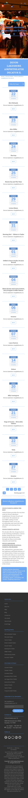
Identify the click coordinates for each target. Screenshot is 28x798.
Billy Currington (13, 399)
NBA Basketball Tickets (10, 634)
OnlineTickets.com (19, 761)
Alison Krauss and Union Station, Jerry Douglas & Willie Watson (13, 293)
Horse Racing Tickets (9, 654)
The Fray (13, 159)
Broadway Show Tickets (10, 676)
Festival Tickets (8, 685)
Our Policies (14, 749)
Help (5, 609)
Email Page (7, 624)
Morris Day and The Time (13, 186)
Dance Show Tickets (9, 682)
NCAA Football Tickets (10, 643)
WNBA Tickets (7, 651)
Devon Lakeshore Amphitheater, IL (13, 109)
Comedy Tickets (8, 673)
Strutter (13, 320)
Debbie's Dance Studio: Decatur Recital (13, 265)
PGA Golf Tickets (8, 637)
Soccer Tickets (8, 646)
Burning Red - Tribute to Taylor (13, 238)
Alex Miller (13, 133)
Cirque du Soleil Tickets (10, 691)
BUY (13, 112)
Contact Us (7, 615)
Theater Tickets (8, 670)
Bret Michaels (13, 107)
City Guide (7, 618)
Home (6, 603)
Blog (5, 612)
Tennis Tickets (8, 640)
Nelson (13, 373)
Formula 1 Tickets (8, 657)
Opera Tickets (8, 688)
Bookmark (9, 748)
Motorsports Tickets (9, 648)
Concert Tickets (8, 667)
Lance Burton (13, 347)
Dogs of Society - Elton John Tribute (13, 426)
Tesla (13, 454)
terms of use (10, 753)
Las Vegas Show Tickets (10, 679)
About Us (6, 606)
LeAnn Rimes (13, 212)
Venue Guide (7, 621)
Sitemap (17, 748)
